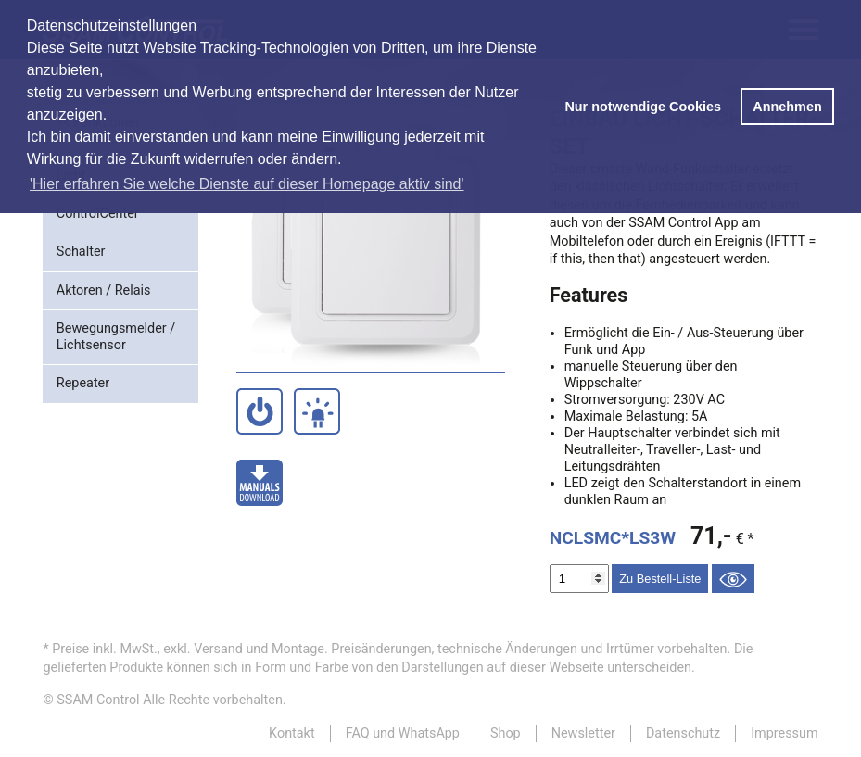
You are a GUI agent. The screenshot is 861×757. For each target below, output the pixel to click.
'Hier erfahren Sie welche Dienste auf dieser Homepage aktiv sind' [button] (247, 184)
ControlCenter (98, 213)
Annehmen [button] (787, 106)
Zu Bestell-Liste (660, 579)
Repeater (83, 383)
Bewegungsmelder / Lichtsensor (116, 337)
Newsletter (583, 733)
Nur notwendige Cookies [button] (642, 106)
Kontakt (292, 733)
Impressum (784, 733)
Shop (505, 733)
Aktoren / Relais (104, 290)
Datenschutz (683, 733)
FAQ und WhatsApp (403, 733)
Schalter (81, 251)
